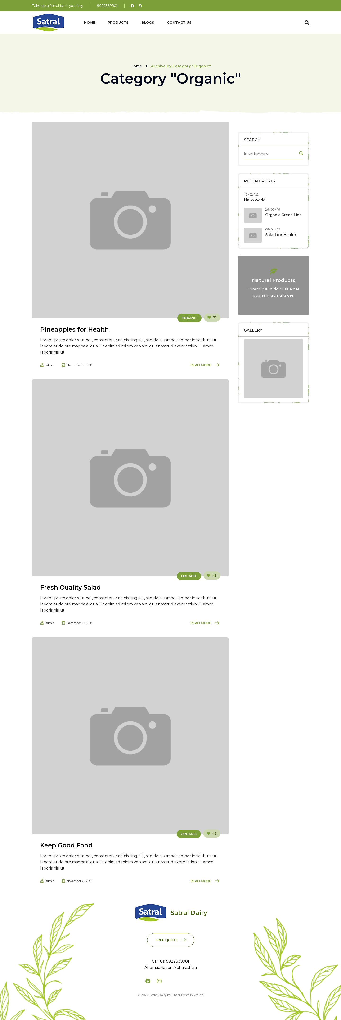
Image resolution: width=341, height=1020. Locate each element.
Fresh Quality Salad (70, 587)
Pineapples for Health (74, 329)
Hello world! (255, 200)
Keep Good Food (66, 845)
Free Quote (166, 940)
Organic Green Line (283, 215)
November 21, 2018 (80, 881)
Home (136, 66)
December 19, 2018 (79, 365)
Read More (200, 365)
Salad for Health (280, 235)
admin (49, 365)
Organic (189, 318)
